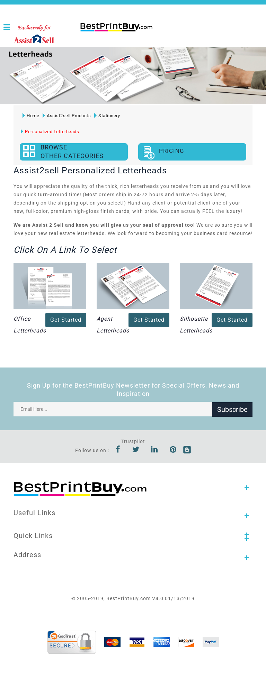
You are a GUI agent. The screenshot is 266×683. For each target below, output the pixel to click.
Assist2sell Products (67, 115)
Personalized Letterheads (50, 131)
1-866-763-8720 (82, 39)
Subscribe (232, 409)
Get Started (65, 320)
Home (31, 115)
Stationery (107, 115)
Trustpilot (133, 441)
